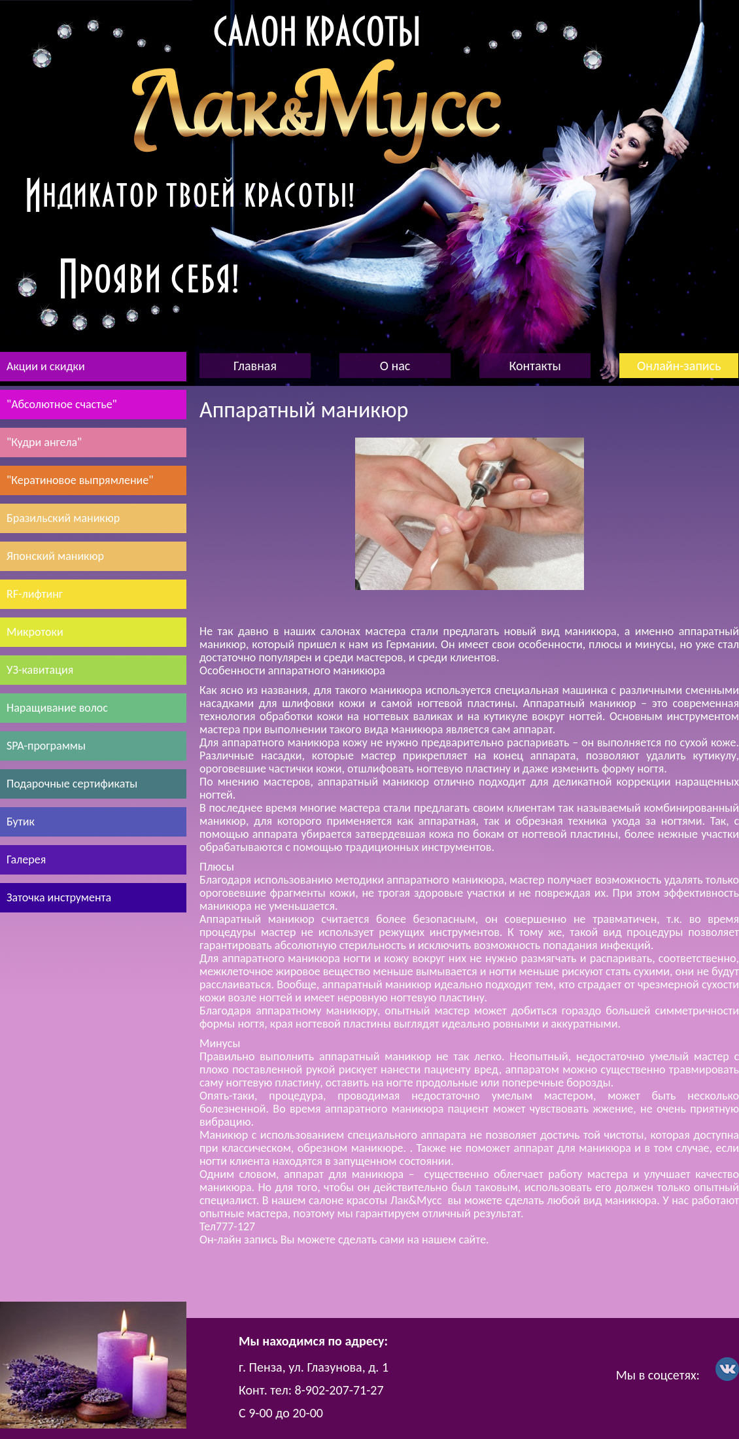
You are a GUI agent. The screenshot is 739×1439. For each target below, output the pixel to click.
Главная (255, 365)
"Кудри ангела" (44, 442)
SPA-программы (46, 745)
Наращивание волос (57, 708)
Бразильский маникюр (63, 518)
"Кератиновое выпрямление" (80, 480)
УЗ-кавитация (40, 670)
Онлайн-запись (679, 365)
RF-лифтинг (35, 594)
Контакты (534, 365)
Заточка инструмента (59, 897)
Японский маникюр (55, 556)
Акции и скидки (46, 366)
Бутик (21, 821)
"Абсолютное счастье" (62, 404)
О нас (395, 365)
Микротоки (35, 632)
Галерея (26, 859)
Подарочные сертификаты (72, 783)
